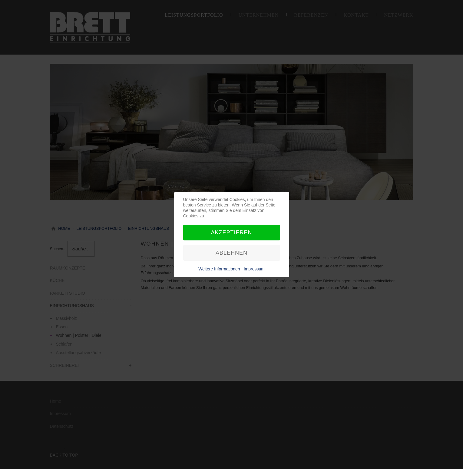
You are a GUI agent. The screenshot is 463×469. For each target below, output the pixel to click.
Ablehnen (231, 253)
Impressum (254, 268)
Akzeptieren (231, 232)
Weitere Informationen (219, 268)
